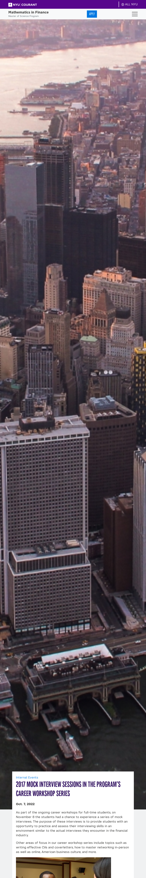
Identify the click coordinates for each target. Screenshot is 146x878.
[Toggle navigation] (135, 14)
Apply (92, 14)
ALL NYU (129, 4)
